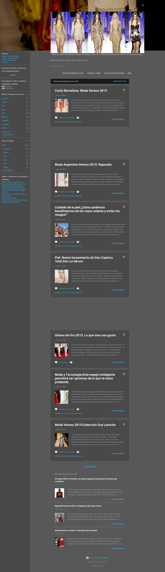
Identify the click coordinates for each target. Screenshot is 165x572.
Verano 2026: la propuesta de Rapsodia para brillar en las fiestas (14, 183)
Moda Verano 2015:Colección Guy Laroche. (85, 425)
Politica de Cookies (130, 73)
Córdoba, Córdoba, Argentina (72, 122)
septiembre (6, 132)
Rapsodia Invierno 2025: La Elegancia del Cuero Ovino (78, 506)
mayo (4, 110)
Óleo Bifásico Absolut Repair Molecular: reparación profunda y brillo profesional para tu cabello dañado (14, 189)
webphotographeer (102, 562)
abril (3, 113)
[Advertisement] (137, 110)
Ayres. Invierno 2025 (9, 198)
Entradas (7, 86)
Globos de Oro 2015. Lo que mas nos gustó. (85, 335)
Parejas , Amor (87, 73)
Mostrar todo (119, 82)
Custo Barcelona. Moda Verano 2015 (81, 91)
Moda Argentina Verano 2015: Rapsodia (83, 165)
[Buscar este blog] (97, 65)
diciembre (5, 98)
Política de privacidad (108, 73)
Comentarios (8, 88)
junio (3, 106)
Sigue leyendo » (118, 120)
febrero (4, 117)
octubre (4, 102)
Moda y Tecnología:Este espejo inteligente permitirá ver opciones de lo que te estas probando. (85, 378)
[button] (123, 90)
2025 (3, 145)
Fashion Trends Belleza (66, 73)
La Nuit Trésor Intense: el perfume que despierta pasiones (14, 201)
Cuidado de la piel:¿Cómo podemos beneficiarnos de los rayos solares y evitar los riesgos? (87, 211)
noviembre (5, 124)
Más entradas (90, 467)
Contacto (5, 62)
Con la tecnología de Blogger (97, 558)
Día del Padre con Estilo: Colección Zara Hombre (76, 531)
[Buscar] (143, 6)
